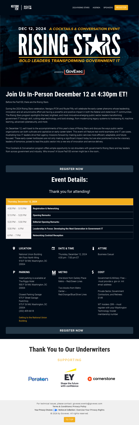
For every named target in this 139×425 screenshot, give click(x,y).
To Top (69, 419)
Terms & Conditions (62, 406)
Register (121, 7)
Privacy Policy (79, 406)
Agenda (96, 7)
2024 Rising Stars (80, 7)
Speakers (108, 7)
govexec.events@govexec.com (87, 404)
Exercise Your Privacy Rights (90, 410)
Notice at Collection (67, 410)
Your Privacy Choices (46, 410)
